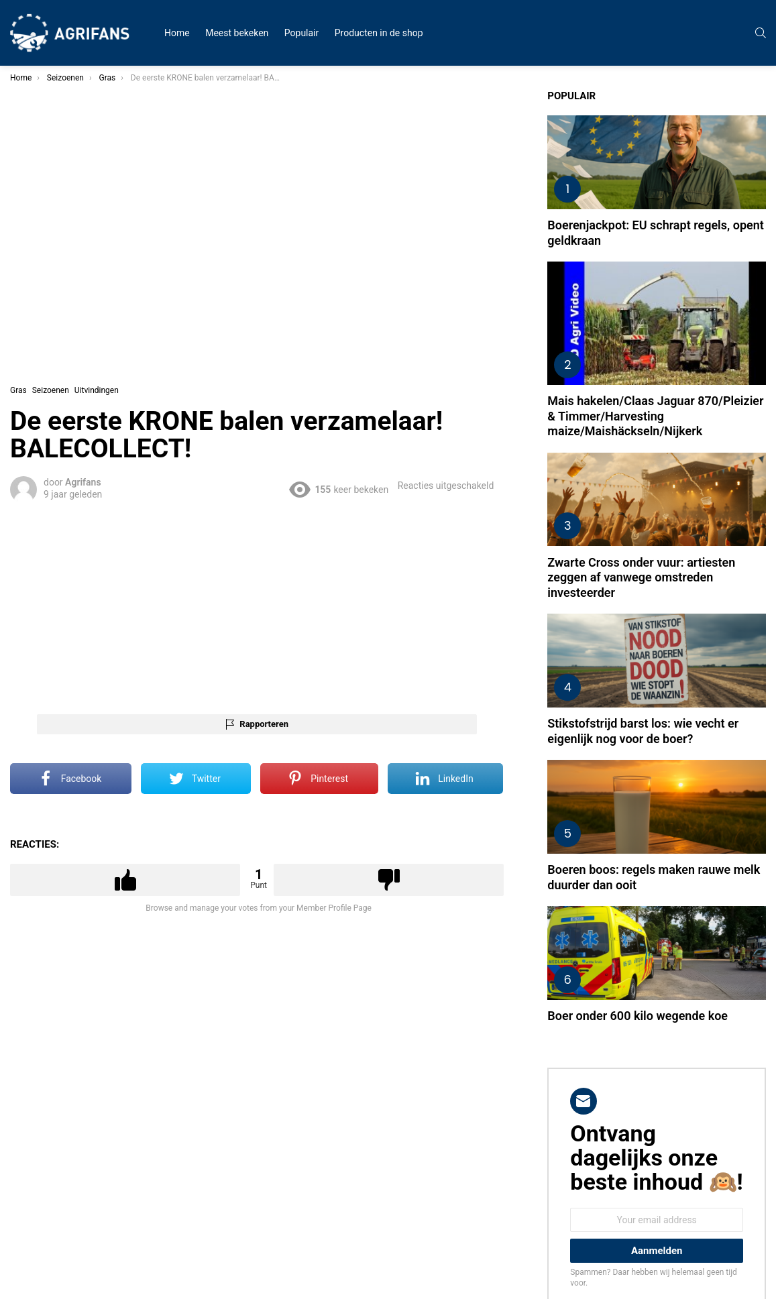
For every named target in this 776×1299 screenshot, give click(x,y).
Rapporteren (371, 664)
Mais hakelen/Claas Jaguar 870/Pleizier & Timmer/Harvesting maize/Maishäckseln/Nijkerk (678, 370)
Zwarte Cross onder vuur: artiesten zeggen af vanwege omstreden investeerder (679, 516)
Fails (28, 142)
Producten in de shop (379, 32)
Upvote (259, 819)
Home (177, 32)
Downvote (469, 819)
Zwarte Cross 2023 (54, 126)
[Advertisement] (366, 546)
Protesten (37, 190)
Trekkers (35, 206)
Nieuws (33, 174)
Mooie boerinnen (50, 222)
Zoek (127, 324)
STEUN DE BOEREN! (56, 287)
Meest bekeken (236, 32)
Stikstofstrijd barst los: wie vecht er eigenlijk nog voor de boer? (680, 654)
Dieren (31, 238)
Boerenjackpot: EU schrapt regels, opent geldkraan (672, 210)
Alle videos (39, 110)
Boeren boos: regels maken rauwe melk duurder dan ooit (678, 785)
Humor (32, 158)
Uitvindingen (42, 255)
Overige (33, 271)
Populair (301, 32)
